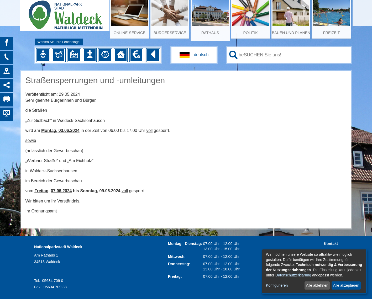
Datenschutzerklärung (293, 275)
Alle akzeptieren (346, 285)
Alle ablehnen (317, 285)
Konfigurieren (277, 285)
